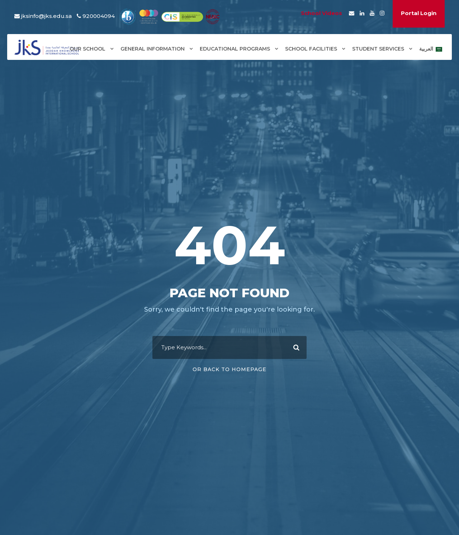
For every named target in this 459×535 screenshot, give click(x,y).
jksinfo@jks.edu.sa (46, 16)
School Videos (321, 13)
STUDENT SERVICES (378, 49)
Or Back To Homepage (229, 369)
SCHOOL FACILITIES (311, 49)
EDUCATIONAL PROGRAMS (235, 49)
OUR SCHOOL (87, 49)
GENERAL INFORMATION (152, 49)
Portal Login (418, 13)
